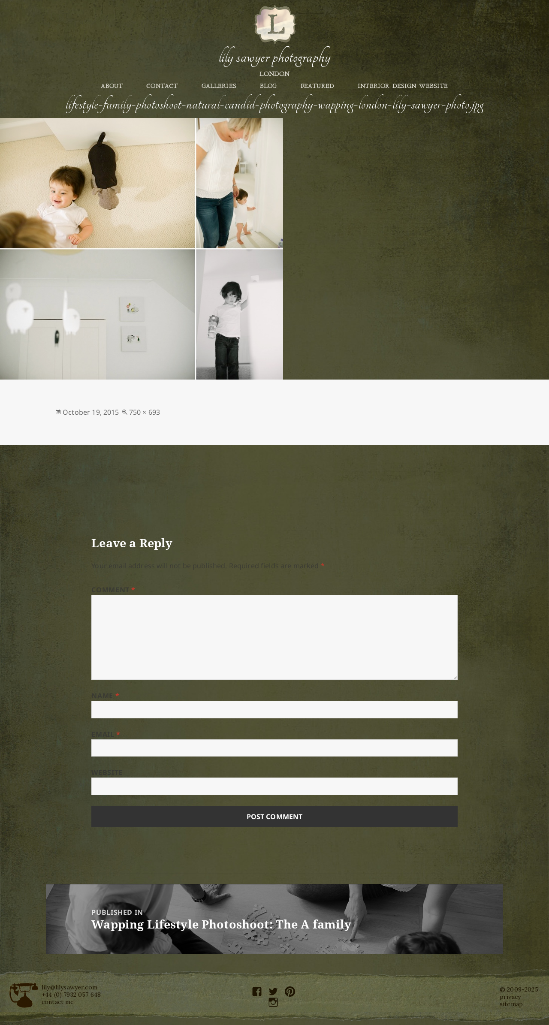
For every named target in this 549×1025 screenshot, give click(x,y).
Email (105, 734)
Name (105, 695)
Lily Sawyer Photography (274, 57)
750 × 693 (144, 412)
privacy (510, 997)
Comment (113, 589)
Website (106, 772)
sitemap (511, 1004)
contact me (58, 1002)
